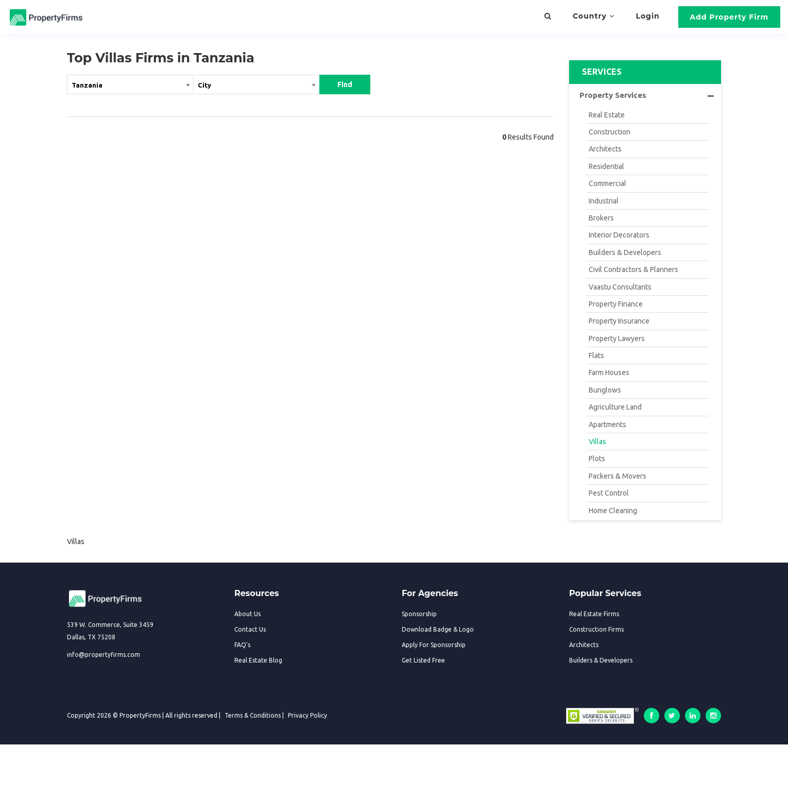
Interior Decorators (619, 235)
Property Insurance (619, 321)
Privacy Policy (307, 715)
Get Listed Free (423, 660)
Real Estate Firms (594, 614)
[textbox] (256, 84)
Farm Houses (609, 372)
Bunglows (605, 390)
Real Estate (607, 115)
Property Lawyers (617, 338)
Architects (605, 149)
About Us (247, 614)
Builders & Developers (625, 252)
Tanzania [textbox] (87, 85)
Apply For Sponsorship (434, 644)
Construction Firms (596, 629)
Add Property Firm (729, 17)
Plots (597, 458)
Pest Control (609, 493)
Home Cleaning (613, 510)
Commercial (607, 183)
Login (648, 16)
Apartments (607, 424)
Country (593, 16)
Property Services (646, 95)
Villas (597, 441)
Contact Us (250, 629)
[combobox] (130, 86)
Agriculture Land (615, 407)
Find (344, 84)
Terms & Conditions (253, 715)
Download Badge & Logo (438, 629)
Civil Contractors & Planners (633, 269)
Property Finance (616, 304)
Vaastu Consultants (620, 287)
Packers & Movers (617, 476)
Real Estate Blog (258, 660)
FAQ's (242, 644)
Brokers (601, 218)
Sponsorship (419, 614)
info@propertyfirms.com (103, 654)
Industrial (604, 201)
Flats (596, 355)
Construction (609, 132)
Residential (606, 166)
